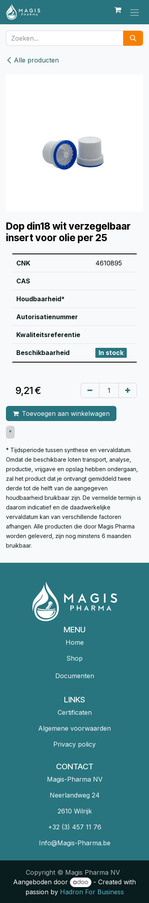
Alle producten (32, 60)
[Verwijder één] (90, 390)
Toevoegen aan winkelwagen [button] (61, 413)
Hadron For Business (92, 892)
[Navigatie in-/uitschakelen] (134, 12)
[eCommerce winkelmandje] (117, 12)
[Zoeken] (133, 38)
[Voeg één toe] (127, 390)
